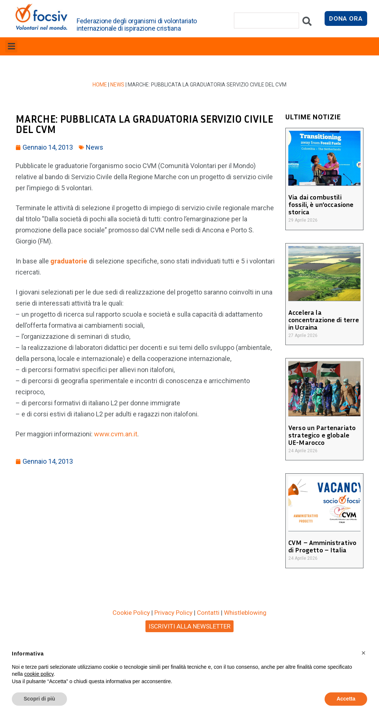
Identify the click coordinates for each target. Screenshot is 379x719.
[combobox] (266, 20)
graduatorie (69, 261)
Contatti (208, 612)
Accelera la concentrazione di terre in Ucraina (323, 319)
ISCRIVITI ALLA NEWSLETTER (189, 626)
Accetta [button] (345, 699)
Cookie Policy (131, 612)
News (117, 85)
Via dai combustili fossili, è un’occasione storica (320, 204)
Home (100, 85)
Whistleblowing (245, 612)
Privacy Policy (173, 612)
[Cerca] (307, 23)
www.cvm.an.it (115, 434)
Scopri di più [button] (39, 699)
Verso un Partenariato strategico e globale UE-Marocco (324, 434)
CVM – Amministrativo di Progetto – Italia (321, 546)
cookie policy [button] (38, 674)
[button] (11, 46)
